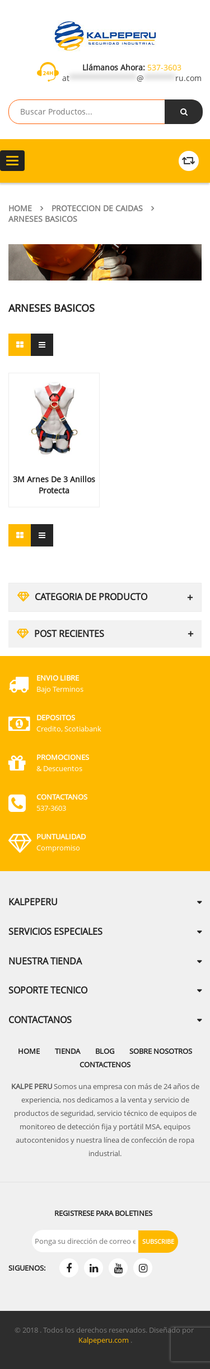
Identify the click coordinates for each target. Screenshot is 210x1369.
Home (20, 208)
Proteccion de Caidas (97, 208)
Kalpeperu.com (103, 1340)
